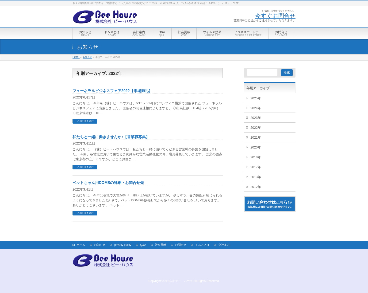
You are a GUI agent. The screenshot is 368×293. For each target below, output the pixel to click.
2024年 (255, 108)
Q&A (143, 244)
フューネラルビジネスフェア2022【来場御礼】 (112, 91)
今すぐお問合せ (275, 15)
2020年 (255, 147)
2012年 (255, 187)
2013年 (255, 177)
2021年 (255, 137)
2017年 (255, 167)
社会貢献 (160, 244)
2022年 (255, 127)
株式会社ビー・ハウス (179, 281)
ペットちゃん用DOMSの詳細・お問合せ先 (108, 183)
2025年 (255, 98)
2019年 (255, 157)
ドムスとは (202, 244)
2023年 (255, 118)
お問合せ (180, 244)
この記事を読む (85, 121)
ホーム (81, 244)
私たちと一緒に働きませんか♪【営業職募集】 (111, 137)
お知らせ (99, 244)
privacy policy (122, 244)
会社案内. (224, 244)
